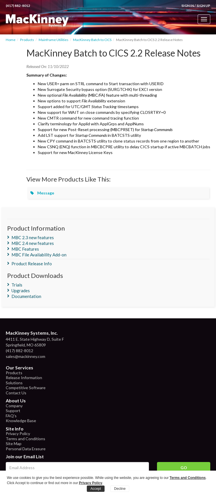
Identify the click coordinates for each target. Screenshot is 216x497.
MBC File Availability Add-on (38, 254)
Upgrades (20, 290)
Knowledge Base (21, 420)
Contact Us (16, 392)
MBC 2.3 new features (32, 237)
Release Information (24, 377)
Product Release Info (31, 263)
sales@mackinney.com (25, 356)
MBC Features (25, 249)
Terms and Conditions (25, 438)
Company (14, 405)
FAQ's (11, 415)
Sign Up (203, 5)
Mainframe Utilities (53, 40)
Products (27, 40)
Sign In (187, 5)
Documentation (26, 296)
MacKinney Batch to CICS (92, 40)
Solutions (14, 382)
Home (10, 40)
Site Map (13, 443)
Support (13, 410)
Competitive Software (26, 387)
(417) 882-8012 (18, 5)
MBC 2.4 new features (32, 243)
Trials (16, 284)
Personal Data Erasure (26, 448)
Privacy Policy (18, 433)
